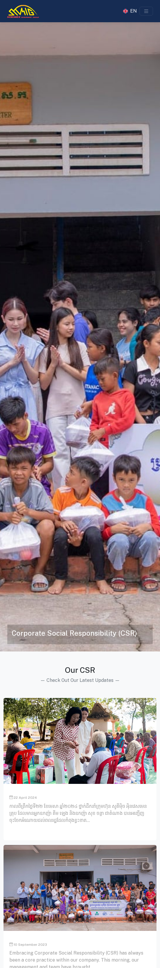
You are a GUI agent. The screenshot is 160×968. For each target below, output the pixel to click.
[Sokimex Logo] (23, 11)
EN (133, 11)
